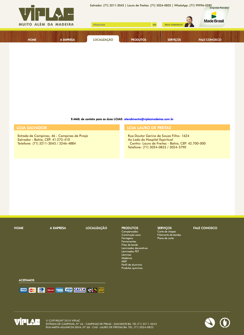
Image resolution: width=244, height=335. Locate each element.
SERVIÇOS (174, 39)
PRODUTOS (138, 39)
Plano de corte (165, 238)
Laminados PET (130, 251)
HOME (32, 39)
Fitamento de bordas (169, 234)
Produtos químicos (132, 268)
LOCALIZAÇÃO (103, 39)
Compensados (130, 231)
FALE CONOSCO (210, 39)
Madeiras (127, 258)
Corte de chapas (166, 231)
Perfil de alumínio (132, 264)
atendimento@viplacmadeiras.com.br (148, 119)
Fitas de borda (130, 244)
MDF (124, 261)
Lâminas (126, 254)
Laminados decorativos (135, 248)
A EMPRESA (67, 39)
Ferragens (127, 238)
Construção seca (131, 234)
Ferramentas (129, 241)
